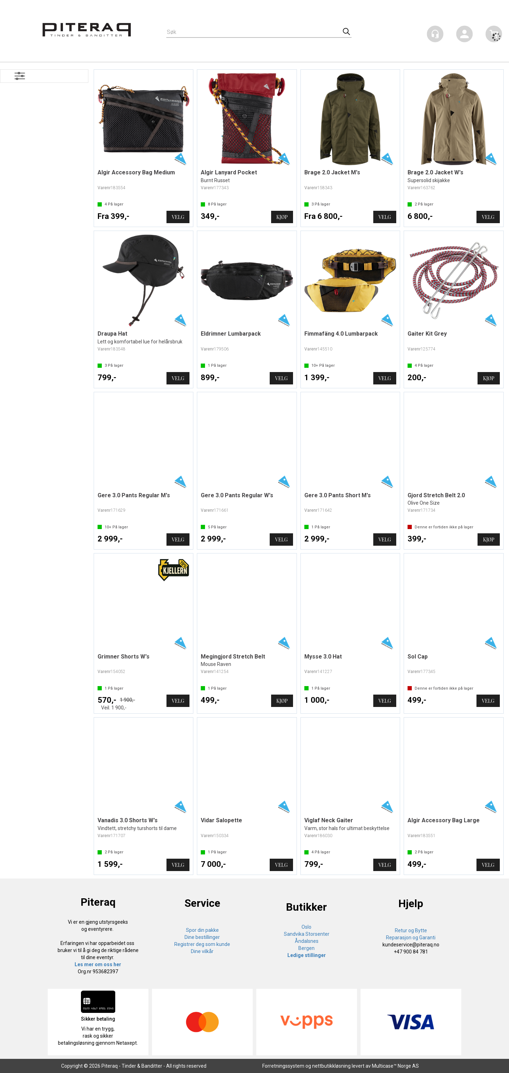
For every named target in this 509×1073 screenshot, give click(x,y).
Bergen (306, 948)
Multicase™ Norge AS (395, 1066)
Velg (178, 217)
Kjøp (282, 217)
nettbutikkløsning (331, 1066)
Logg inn (464, 35)
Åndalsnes (306, 941)
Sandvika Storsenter (306, 934)
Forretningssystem (283, 1066)
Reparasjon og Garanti (410, 937)
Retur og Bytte (411, 930)
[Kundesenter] (435, 34)
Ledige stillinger (306, 955)
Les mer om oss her (98, 964)
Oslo (306, 927)
